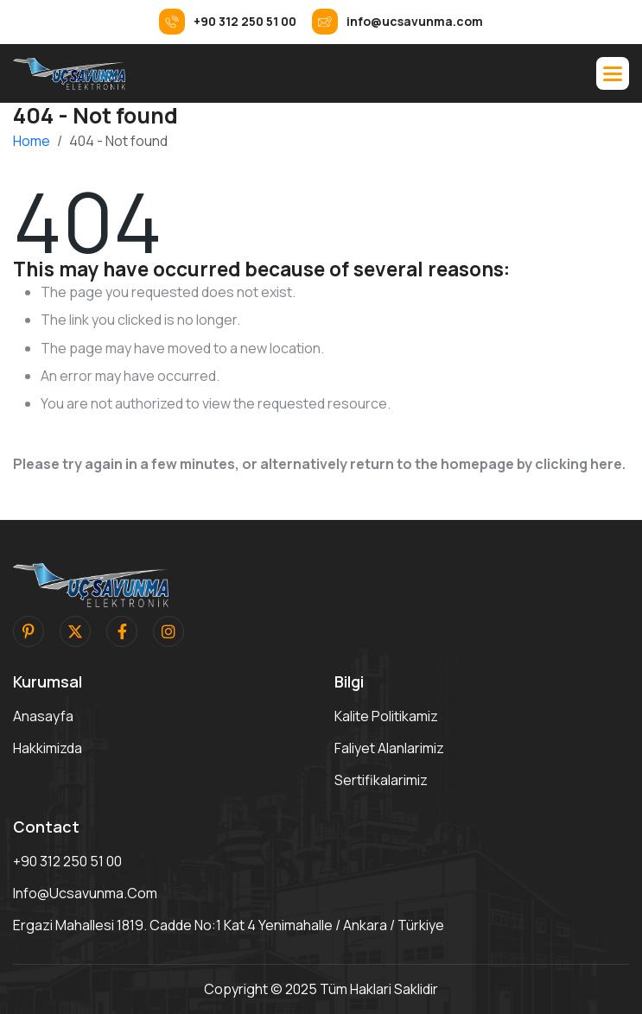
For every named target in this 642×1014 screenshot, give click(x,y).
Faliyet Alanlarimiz (389, 747)
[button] (612, 73)
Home (31, 140)
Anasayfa (43, 716)
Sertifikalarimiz (381, 779)
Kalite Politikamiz (386, 716)
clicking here (578, 463)
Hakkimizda (47, 747)
